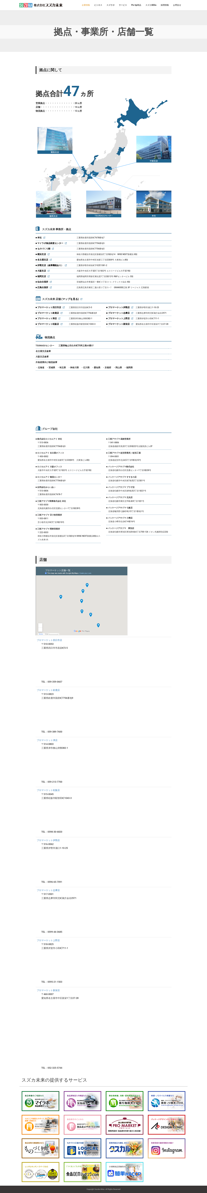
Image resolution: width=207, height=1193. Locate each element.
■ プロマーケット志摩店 (118, 313)
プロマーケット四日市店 (49, 640)
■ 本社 (39, 237)
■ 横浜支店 (41, 254)
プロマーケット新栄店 (48, 990)
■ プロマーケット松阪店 (47, 324)
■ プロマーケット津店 (46, 318)
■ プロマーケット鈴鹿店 (47, 313)
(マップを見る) (70, 299)
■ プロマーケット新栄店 (118, 324)
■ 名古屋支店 (42, 259)
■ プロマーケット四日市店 (48, 307)
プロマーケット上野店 (48, 940)
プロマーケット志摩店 (48, 890)
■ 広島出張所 (42, 287)
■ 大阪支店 (41, 270)
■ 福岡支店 (41, 276)
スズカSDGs (150, 5)
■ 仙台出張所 (42, 282)
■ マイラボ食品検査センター (49, 243)
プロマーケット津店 (47, 740)
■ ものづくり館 (43, 248)
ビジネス (98, 5)
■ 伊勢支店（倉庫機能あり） (49, 265)
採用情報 (165, 5)
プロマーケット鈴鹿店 (48, 690)
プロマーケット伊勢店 (48, 840)
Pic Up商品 (136, 5)
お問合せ (177, 5)
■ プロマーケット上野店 (118, 318)
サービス (123, 5)
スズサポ (111, 5)
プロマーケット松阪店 (48, 790)
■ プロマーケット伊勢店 (118, 307)
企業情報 (86, 5)
